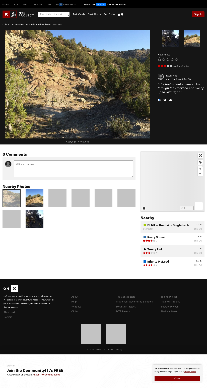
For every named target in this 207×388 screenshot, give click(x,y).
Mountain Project (125, 306)
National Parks (169, 311)
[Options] (199, 206)
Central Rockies (21, 24)
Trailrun (38, 4)
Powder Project (169, 306)
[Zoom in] (200, 168)
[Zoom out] (200, 173)
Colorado (7, 24)
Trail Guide (79, 14)
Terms (110, 349)
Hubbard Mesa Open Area (49, 24)
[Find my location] (200, 162)
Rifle (33, 24)
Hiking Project (169, 296)
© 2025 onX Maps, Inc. (95, 349)
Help (74, 301)
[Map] (172, 181)
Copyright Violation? (77, 141)
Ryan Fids (171, 75)
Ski (49, 4)
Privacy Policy (190, 372)
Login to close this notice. (47, 374)
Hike (25, 4)
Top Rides (109, 14)
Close (177, 378)
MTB (16, 4)
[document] (177, 374)
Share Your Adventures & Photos (134, 301)
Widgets (76, 306)
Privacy (119, 349)
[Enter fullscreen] (200, 155)
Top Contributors (125, 296)
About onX (10, 312)
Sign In (198, 14)
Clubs (74, 311)
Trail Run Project (170, 301)
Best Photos (94, 14)
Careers (8, 316)
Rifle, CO (186, 79)
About (74, 296)
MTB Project (123, 311)
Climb (6, 4)
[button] (159, 100)
